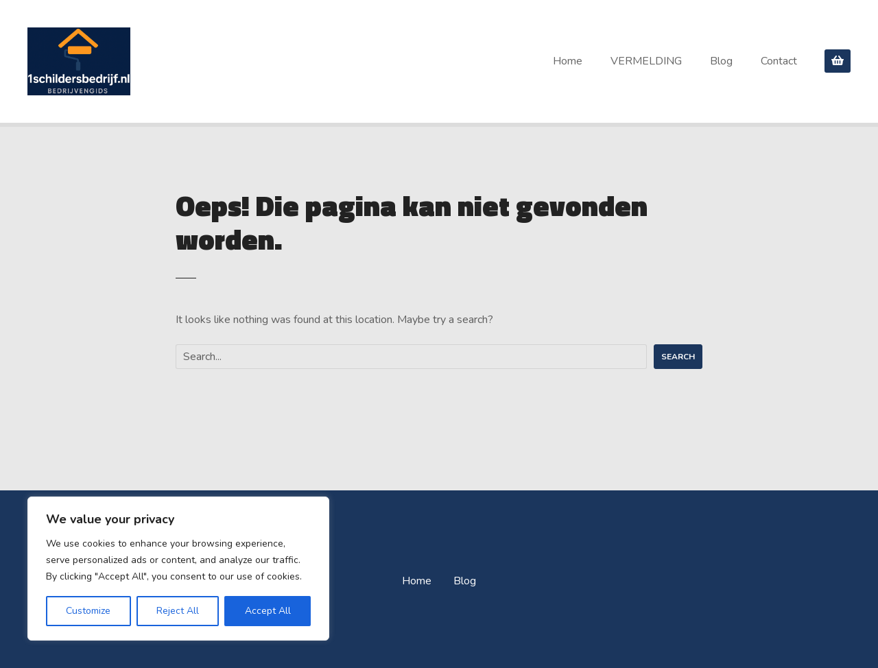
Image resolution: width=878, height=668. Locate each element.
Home (567, 61)
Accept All (268, 610)
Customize (88, 610)
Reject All (177, 610)
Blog (721, 61)
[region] (178, 569)
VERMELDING (646, 61)
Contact (779, 61)
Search (678, 356)
